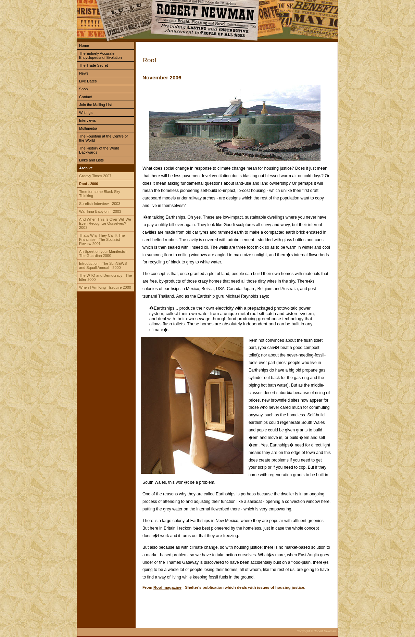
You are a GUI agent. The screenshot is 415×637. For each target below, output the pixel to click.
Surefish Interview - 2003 (99, 204)
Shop (83, 89)
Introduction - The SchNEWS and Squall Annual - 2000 (103, 265)
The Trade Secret (93, 65)
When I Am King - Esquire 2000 (105, 287)
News (83, 73)
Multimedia (88, 128)
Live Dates (88, 81)
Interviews (87, 120)
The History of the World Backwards (99, 150)
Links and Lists (91, 160)
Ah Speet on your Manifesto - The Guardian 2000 (103, 253)
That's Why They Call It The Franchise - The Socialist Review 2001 (102, 239)
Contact (85, 97)
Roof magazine (167, 587)
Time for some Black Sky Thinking (99, 194)
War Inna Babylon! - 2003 (100, 211)
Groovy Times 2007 (95, 176)
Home (84, 45)
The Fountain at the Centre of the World (103, 138)
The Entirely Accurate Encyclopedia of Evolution (100, 55)
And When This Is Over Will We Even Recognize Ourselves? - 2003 (105, 223)
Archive (86, 168)
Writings (85, 112)
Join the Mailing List (95, 105)
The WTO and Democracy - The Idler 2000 (105, 277)
